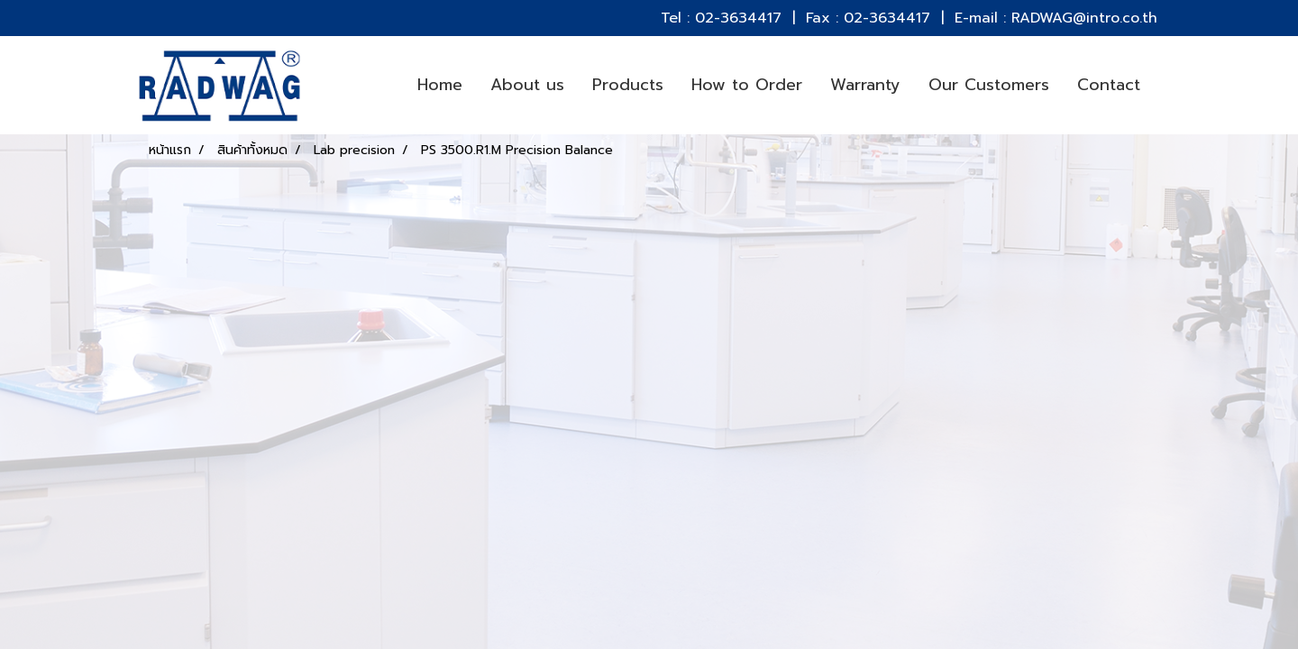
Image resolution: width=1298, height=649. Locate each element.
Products (627, 84)
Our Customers (988, 84)
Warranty (865, 84)
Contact (1108, 84)
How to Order (746, 84)
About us (527, 84)
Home (439, 84)
